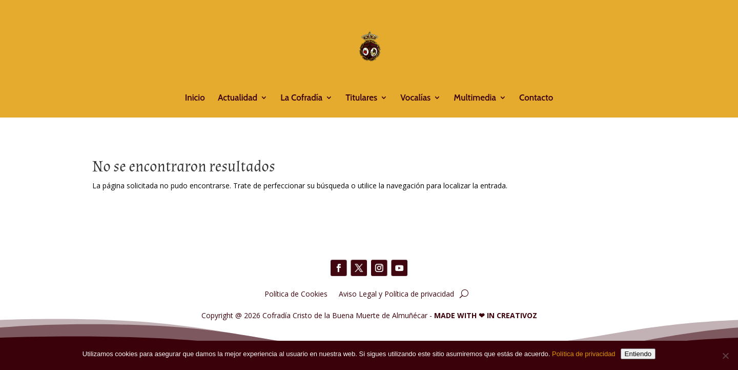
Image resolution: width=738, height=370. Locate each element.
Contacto (536, 98)
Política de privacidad (584, 354)
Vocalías (415, 98)
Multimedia (475, 98)
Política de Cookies (295, 293)
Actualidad (237, 98)
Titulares (361, 98)
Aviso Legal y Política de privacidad (396, 293)
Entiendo (638, 354)
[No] (725, 355)
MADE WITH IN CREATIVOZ (485, 315)
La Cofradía (301, 98)
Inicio (195, 98)
